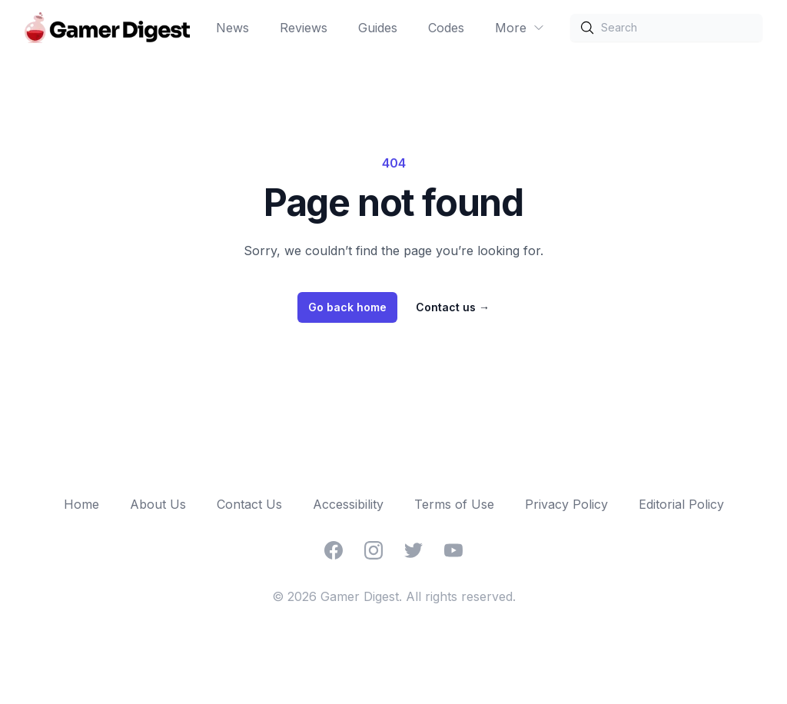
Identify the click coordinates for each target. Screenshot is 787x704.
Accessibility (348, 504)
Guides (377, 27)
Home (81, 504)
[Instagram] (373, 550)
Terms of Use (454, 504)
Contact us (453, 307)
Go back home (347, 307)
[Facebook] (333, 550)
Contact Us (249, 504)
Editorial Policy (681, 504)
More (520, 27)
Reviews (303, 27)
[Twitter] (413, 550)
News (232, 27)
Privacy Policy (566, 504)
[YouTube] (453, 550)
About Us (158, 504)
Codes (446, 27)
